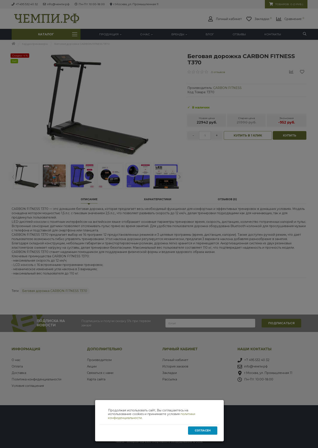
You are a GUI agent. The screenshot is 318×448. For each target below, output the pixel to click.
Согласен (203, 430)
